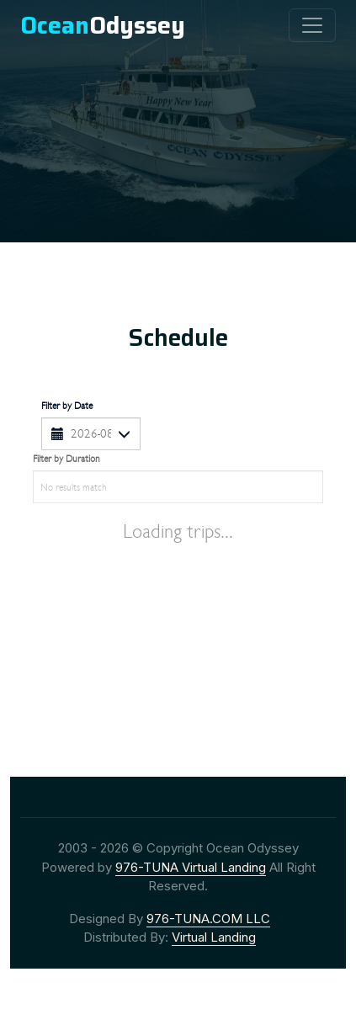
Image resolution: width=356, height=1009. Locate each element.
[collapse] (312, 25)
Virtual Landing (214, 937)
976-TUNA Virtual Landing (190, 867)
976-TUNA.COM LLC (208, 919)
